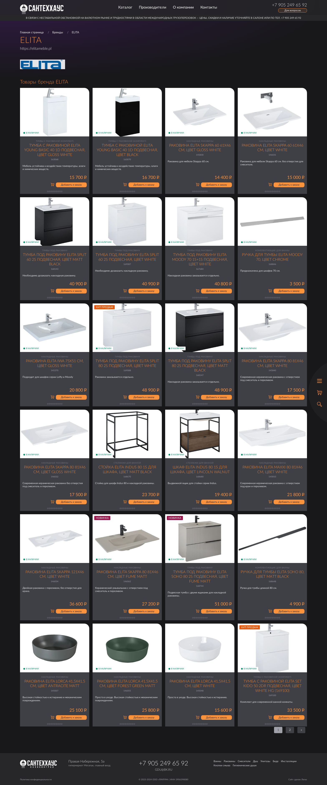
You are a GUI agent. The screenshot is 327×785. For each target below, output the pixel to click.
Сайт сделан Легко (297, 780)
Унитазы (265, 761)
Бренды (57, 32)
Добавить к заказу (71, 184)
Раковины (229, 761)
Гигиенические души (245, 765)
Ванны (217, 761)
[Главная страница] (41, 9)
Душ (255, 761)
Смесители (244, 761)
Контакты (208, 7)
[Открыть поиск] (319, 404)
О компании (183, 7)
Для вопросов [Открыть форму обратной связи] (292, 10)
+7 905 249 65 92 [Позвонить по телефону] (289, 5)
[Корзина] (319, 392)
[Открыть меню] (319, 380)
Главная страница (32, 32)
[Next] (301, 730)
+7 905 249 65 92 (163, 763)
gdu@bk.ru (163, 769)
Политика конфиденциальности (36, 780)
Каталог (125, 7)
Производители (152, 7)
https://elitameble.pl (36, 49)
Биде (275, 761)
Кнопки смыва (222, 765)
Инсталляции (289, 761)
